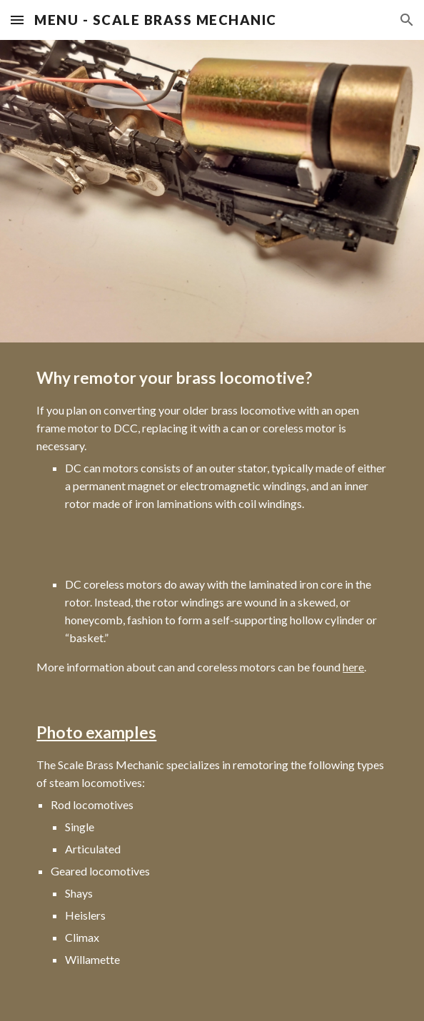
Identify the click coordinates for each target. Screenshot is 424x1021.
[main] (212, 682)
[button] (17, 19)
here (353, 667)
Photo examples (96, 732)
